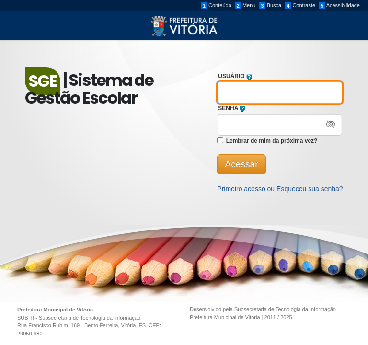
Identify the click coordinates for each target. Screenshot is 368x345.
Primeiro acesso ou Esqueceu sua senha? (280, 189)
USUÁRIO (236, 76)
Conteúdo (216, 5)
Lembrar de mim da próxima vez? (270, 141)
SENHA (233, 108)
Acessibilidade (339, 5)
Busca (270, 5)
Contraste (300, 5)
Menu (245, 5)
